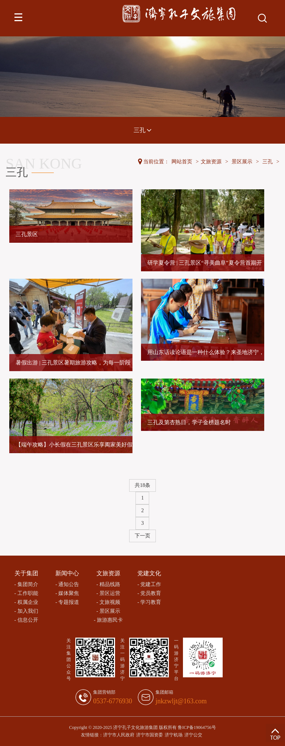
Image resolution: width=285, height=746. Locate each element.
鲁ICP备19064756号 (197, 727)
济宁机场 (174, 734)
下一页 (142, 536)
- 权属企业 (26, 602)
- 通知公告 (67, 584)
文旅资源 (211, 161)
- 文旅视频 (108, 602)
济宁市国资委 (149, 734)
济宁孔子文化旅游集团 (135, 727)
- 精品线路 (108, 584)
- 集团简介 (26, 584)
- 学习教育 (149, 602)
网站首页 (181, 161)
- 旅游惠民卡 (108, 620)
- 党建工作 (149, 584)
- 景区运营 (108, 593)
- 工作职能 (26, 593)
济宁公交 (193, 734)
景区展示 (242, 161)
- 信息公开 (26, 620)
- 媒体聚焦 (67, 593)
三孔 (142, 130)
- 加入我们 (26, 611)
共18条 (142, 485)
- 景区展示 (108, 611)
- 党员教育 (149, 593)
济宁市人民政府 (118, 734)
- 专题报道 (67, 602)
